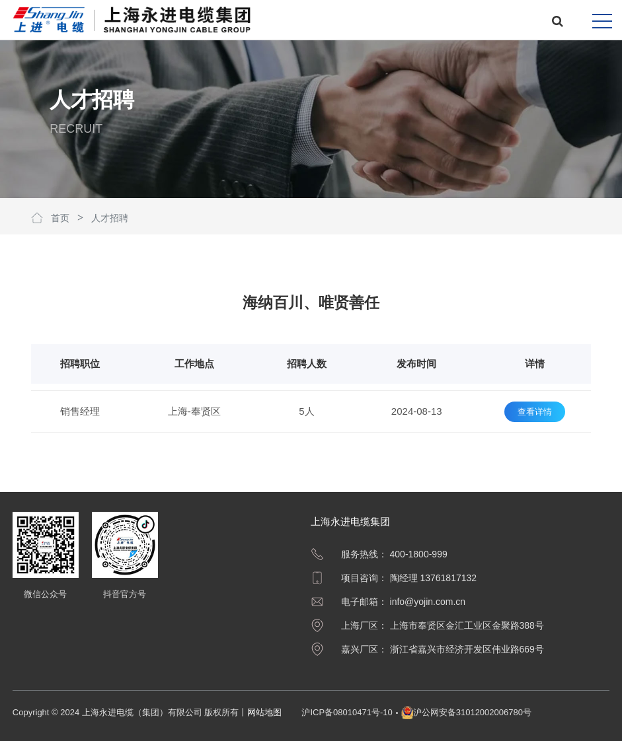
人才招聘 (109, 218)
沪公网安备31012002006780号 (472, 712)
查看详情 (535, 412)
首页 (60, 218)
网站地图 (264, 712)
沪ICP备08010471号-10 (346, 712)
